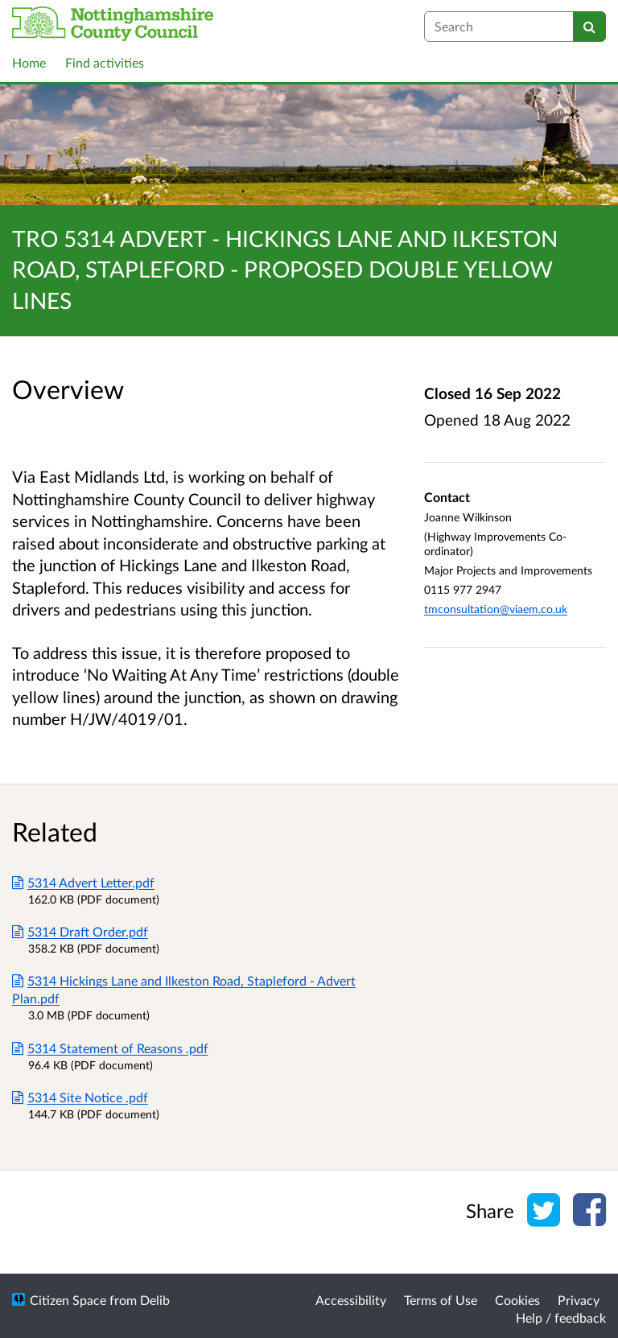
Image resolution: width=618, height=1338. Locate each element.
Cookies (517, 1299)
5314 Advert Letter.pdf (83, 882)
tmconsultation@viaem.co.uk (495, 608)
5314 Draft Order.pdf (80, 931)
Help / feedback (561, 1317)
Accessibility (350, 1299)
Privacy (578, 1299)
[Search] (589, 26)
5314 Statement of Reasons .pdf (110, 1048)
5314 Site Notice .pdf (80, 1097)
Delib (155, 1299)
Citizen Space (68, 1299)
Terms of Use (440, 1299)
